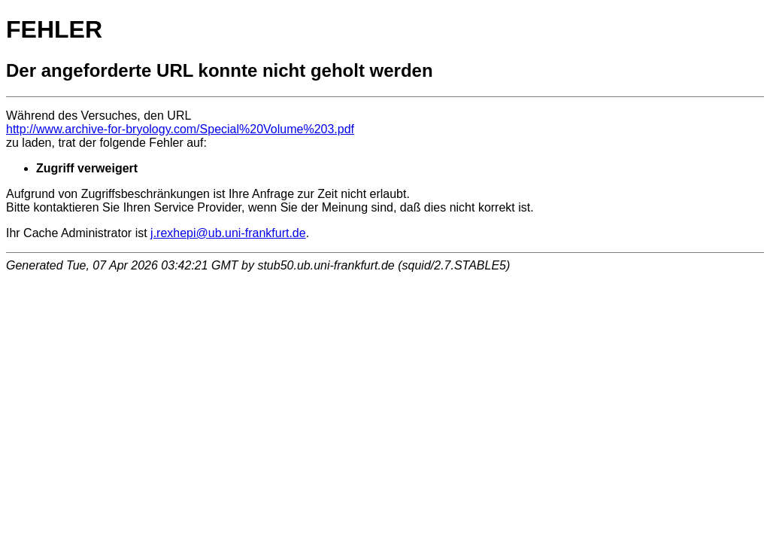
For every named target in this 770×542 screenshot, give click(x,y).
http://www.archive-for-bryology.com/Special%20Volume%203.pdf (180, 129)
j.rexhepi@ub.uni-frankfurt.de (228, 233)
